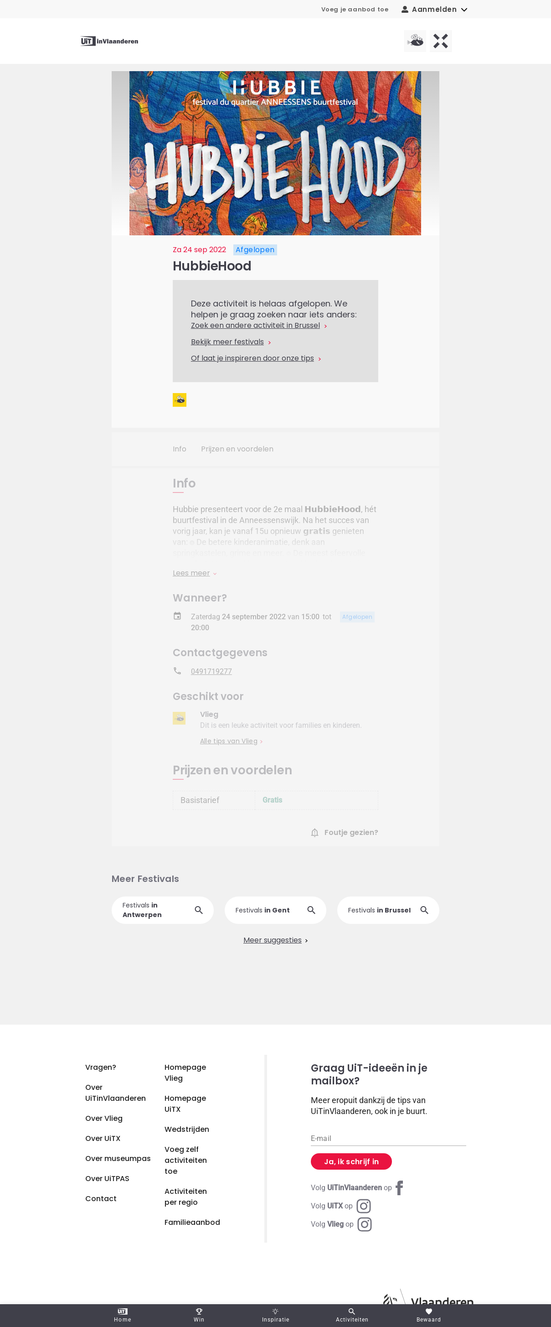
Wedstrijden (187, 1129)
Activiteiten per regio (186, 1197)
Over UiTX (103, 1138)
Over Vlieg (104, 1118)
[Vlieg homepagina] (415, 41)
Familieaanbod (192, 1222)
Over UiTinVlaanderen (115, 1093)
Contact (101, 1198)
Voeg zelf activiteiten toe (186, 1160)
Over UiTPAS (107, 1178)
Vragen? (100, 1067)
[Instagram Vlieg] (341, 1224)
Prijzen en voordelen (237, 449)
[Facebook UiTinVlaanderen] (359, 1188)
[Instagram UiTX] (341, 1206)
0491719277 (211, 676)
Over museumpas (118, 1158)
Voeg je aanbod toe (355, 9)
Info (179, 449)
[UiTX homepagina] (441, 41)
